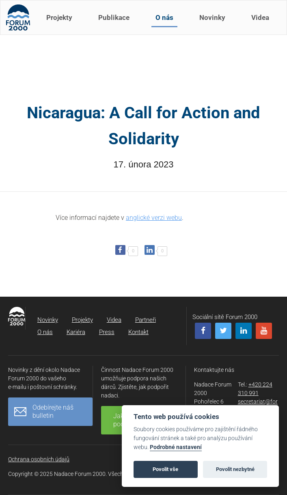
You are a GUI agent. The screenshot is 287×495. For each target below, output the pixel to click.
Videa (263, 24)
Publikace (116, 24)
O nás (167, 24)
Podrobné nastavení (176, 447)
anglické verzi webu (154, 217)
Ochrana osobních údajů (38, 459)
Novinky (215, 24)
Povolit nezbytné (235, 469)
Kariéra (76, 332)
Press (106, 332)
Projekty (62, 24)
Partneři (145, 319)
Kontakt (138, 332)
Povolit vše (165, 469)
